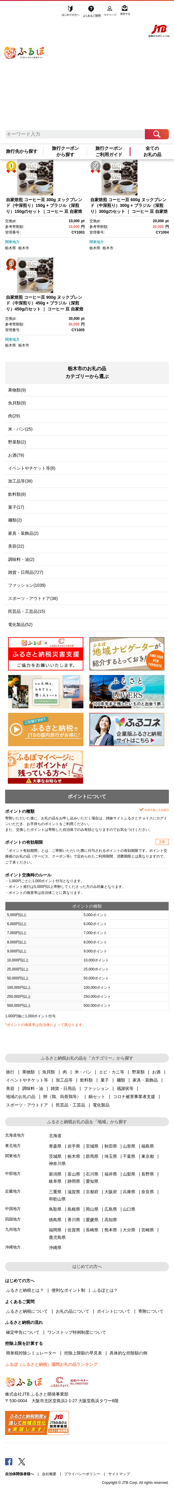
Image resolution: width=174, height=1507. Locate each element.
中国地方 (13, 1208)
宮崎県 (147, 1229)
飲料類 (86, 1080)
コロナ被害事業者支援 (134, 1096)
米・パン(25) (20, 429)
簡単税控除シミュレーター (31, 1353)
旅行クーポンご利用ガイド (108, 151)
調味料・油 (32, 1088)
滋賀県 (74, 1191)
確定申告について (23, 1332)
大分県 (129, 1229)
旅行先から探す (22, 151)
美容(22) (16, 546)
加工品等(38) (20, 481)
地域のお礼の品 (20, 1096)
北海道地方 (15, 1135)
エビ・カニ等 (111, 1072)
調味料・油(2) (21, 559)
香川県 (74, 1219)
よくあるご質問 (92, 11)
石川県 (92, 1174)
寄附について (151, 1311)
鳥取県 (55, 1209)
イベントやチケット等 (27, 1080)
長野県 (147, 1174)
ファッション (96, 1088)
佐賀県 (74, 1229)
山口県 (129, 1209)
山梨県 (129, 1174)
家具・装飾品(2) (23, 533)
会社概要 (49, 1474)
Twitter (22, 1461)
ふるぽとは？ (105, 1290)
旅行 (10, 1072)
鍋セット (96, 1096)
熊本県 (110, 1229)
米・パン (83, 1072)
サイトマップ (119, 1474)
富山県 (74, 1174)
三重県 (55, 1191)
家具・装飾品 (145, 1080)
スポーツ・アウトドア (27, 1105)
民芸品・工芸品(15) (26, 611)
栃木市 (23, 248)
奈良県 (147, 1191)
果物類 (28, 1072)
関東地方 (12, 242)
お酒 (156, 1072)
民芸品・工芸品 (70, 1105)
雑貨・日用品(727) (25, 572)
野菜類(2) (17, 442)
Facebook (8, 1461)
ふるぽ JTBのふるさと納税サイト (30, 67)
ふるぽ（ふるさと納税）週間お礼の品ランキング (51, 1364)
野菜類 (138, 1072)
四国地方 (13, 1219)
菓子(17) (16, 507)
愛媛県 (92, 1219)
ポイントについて (113, 1311)
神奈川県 (57, 1163)
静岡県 (74, 1181)
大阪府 (110, 1191)
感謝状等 (125, 1088)
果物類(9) (17, 390)
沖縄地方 (13, 1247)
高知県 (110, 1219)
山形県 (129, 1146)
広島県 (110, 1209)
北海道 (55, 1135)
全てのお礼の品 (152, 151)
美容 (10, 1088)
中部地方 (13, 1173)
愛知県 (92, 1181)
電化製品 (101, 1105)
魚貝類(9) (17, 403)
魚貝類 (48, 1072)
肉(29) (14, 415)
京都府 (92, 1191)
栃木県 (10, 248)
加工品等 (64, 1080)
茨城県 (55, 1156)
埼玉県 (110, 1156)
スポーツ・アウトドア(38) (33, 598)
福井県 (110, 1174)
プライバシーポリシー (82, 1474)
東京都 (147, 1156)
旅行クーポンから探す (65, 151)
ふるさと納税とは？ (25, 1290)
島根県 (74, 1209)
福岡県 (55, 1229)
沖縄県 (55, 1247)
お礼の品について (72, 1311)
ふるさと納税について (27, 1311)
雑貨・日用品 (63, 1088)
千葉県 (129, 1156)
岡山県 (92, 1209)
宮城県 (92, 1146)
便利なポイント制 (68, 1290)
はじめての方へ (70, 11)
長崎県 (92, 1229)
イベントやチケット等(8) (31, 468)
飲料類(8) (17, 494)
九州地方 (13, 1229)
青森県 (55, 1146)
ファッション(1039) (26, 585)
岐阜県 (55, 1181)
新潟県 (55, 1174)
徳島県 (55, 1219)
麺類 (121, 1080)
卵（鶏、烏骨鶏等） (62, 1096)
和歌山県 (57, 1199)
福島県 (147, 1146)
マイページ (110, 11)
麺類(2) (15, 520)
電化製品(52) (20, 624)
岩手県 (74, 1146)
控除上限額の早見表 (83, 1353)
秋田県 (110, 1146)
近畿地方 (13, 1191)
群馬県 (92, 1156)
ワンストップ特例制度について (76, 1332)
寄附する (125, 11)
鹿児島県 (57, 1237)
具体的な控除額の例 (128, 1353)
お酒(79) (16, 455)
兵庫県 (129, 1191)
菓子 (104, 1080)
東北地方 (13, 1145)
